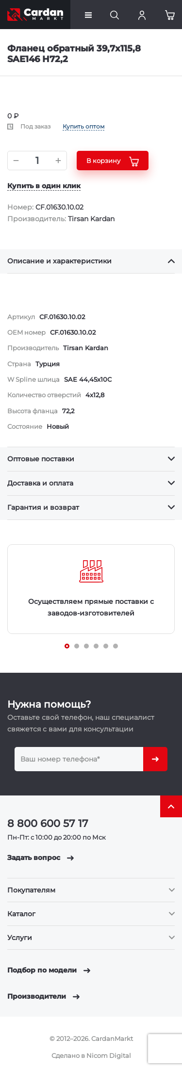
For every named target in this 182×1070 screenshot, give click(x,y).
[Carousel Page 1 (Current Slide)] (67, 646)
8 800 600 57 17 (47, 823)
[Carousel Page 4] (96, 646)
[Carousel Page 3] (86, 646)
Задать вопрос (40, 857)
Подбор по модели (48, 970)
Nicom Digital (108, 1055)
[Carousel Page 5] (105, 646)
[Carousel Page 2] (76, 646)
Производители (43, 996)
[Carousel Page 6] (115, 646)
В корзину (112, 161)
